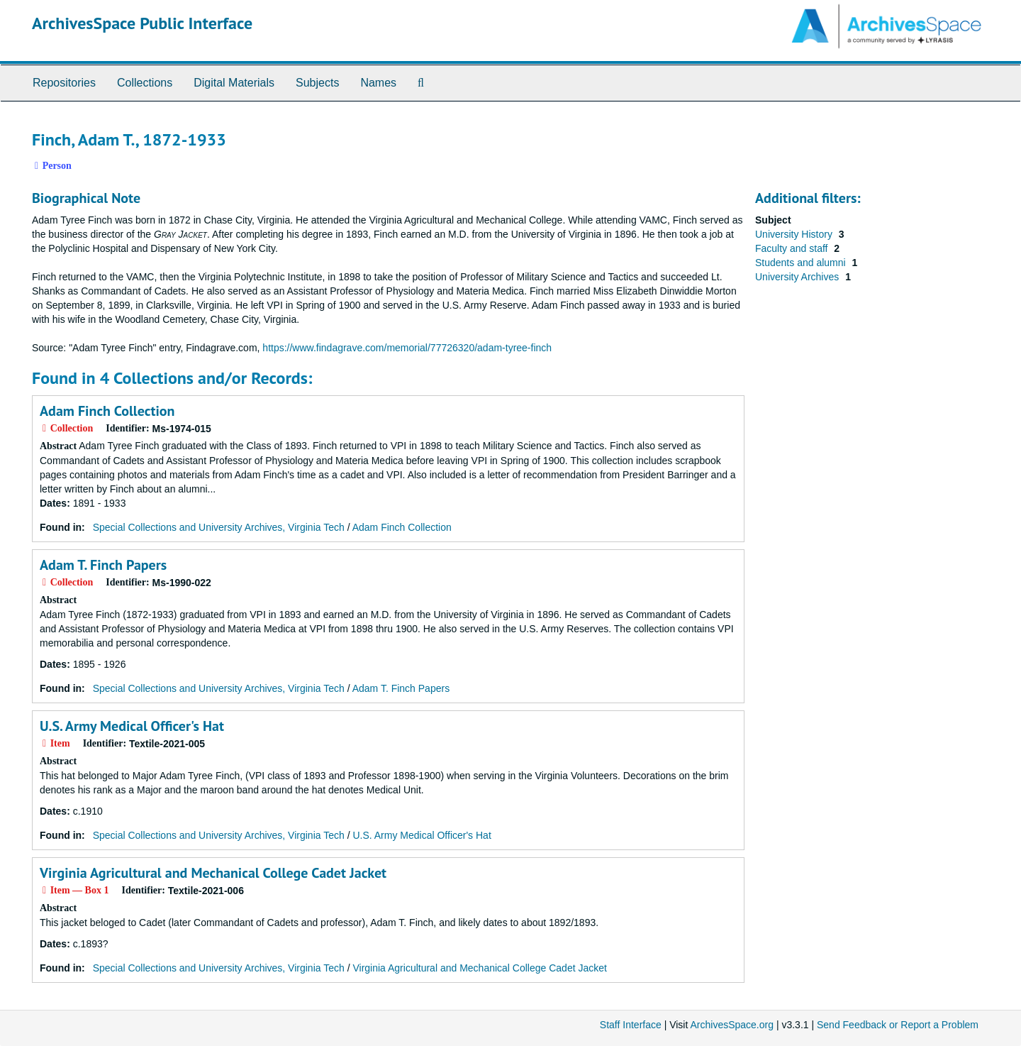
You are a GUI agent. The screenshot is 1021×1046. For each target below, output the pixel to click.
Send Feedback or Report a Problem (897, 1024)
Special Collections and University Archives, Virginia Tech (219, 527)
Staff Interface (631, 1024)
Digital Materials (234, 83)
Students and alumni (802, 262)
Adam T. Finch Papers (103, 565)
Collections (144, 83)
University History (795, 234)
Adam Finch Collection (107, 411)
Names (378, 83)
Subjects (317, 83)
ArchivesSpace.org (732, 1024)
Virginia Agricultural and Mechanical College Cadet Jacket (213, 873)
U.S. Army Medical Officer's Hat (132, 726)
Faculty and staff (792, 248)
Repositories (64, 83)
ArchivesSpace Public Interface (142, 23)
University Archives (798, 276)
